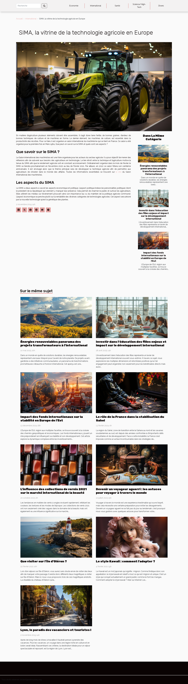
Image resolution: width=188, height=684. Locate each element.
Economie (73, 6)
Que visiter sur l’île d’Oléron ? (43, 561)
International (95, 6)
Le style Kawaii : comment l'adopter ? (125, 561)
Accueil (19, 19)
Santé (117, 6)
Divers (161, 6)
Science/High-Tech (139, 5)
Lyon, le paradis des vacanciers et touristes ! (55, 630)
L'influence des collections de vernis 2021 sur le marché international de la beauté (53, 490)
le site (118, 172)
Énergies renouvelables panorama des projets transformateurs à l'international (153, 169)
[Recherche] (28, 5)
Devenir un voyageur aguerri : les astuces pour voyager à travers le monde (128, 490)
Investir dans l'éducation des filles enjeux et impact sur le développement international (153, 214)
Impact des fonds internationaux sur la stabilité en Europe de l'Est (153, 256)
